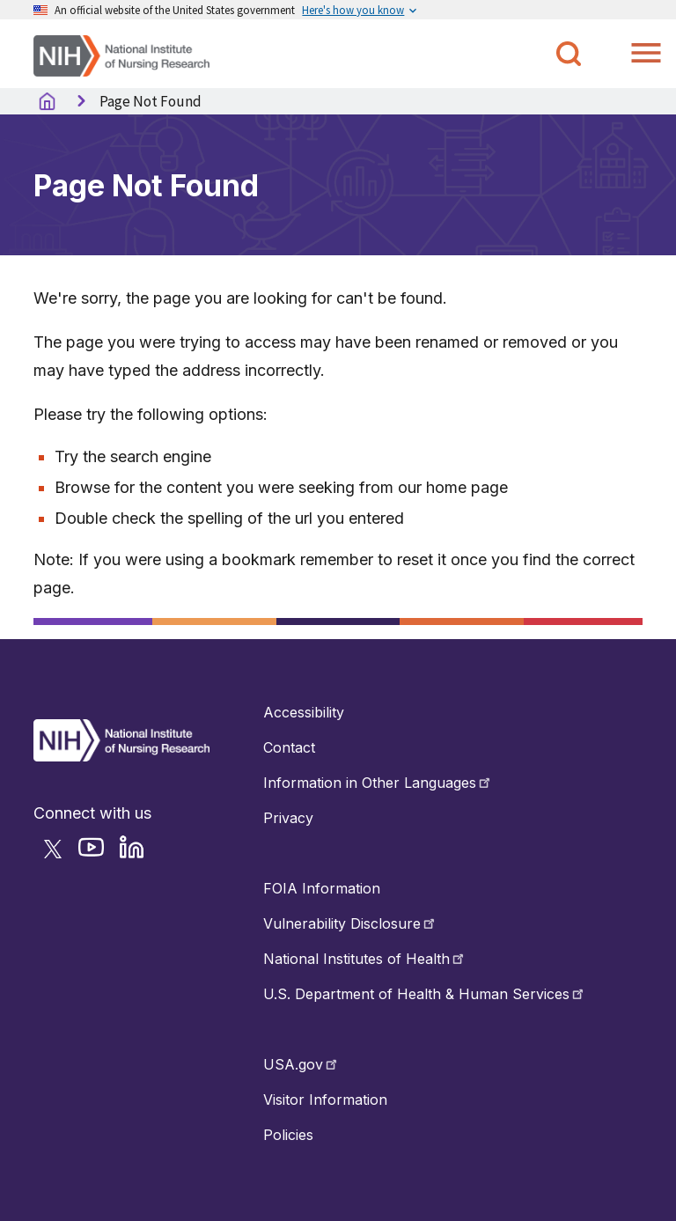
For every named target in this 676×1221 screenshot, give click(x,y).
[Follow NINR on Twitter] (58, 855)
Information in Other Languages (378, 782)
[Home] (121, 54)
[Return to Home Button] (121, 756)
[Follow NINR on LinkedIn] (137, 855)
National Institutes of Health (365, 958)
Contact (289, 747)
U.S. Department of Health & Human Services (424, 994)
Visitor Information (325, 1099)
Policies (288, 1135)
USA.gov (301, 1064)
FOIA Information (321, 888)
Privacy (288, 818)
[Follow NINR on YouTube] (96, 855)
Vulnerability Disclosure (350, 923)
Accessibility (303, 712)
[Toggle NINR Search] (569, 54)
